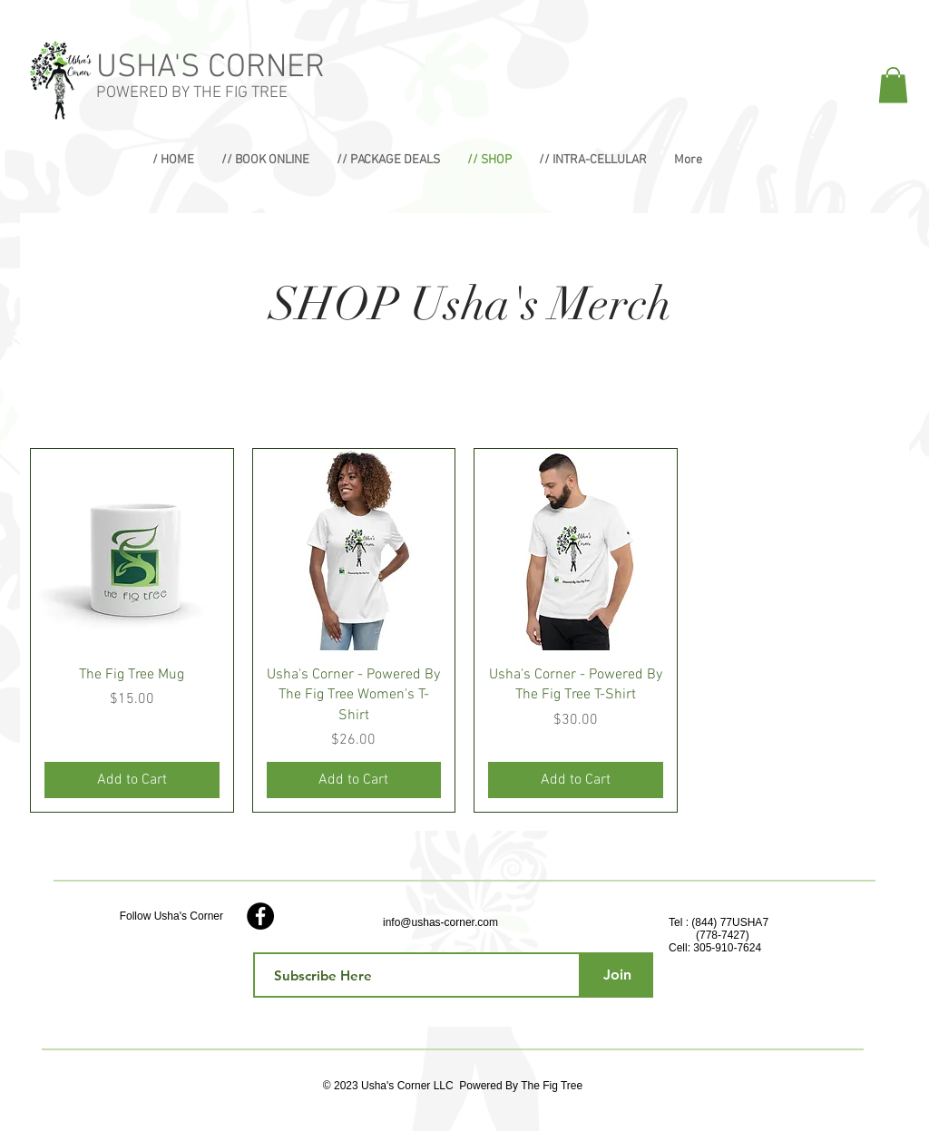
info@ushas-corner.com (440, 922)
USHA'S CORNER (210, 68)
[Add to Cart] (132, 780)
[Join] (617, 975)
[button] (893, 84)
